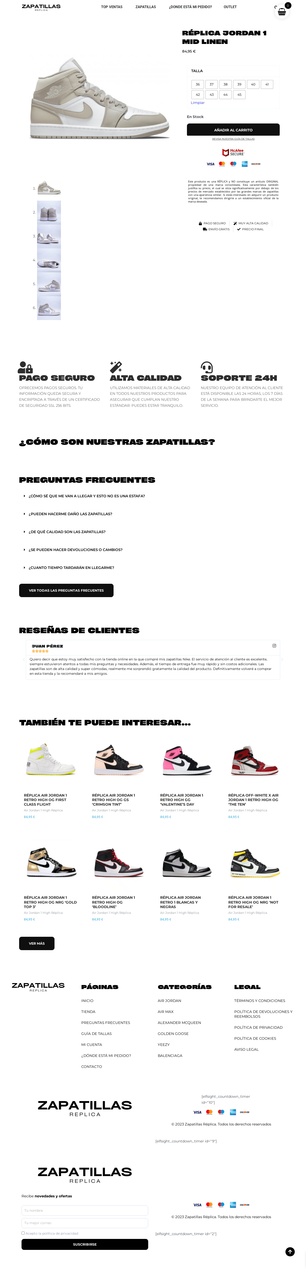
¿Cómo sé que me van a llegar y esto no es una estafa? (87, 496)
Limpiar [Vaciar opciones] (198, 102)
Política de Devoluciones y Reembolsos (263, 1014)
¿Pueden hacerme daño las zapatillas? (70, 514)
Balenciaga (170, 1055)
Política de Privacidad (258, 1027)
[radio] (198, 84)
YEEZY (164, 1044)
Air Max (166, 1011)
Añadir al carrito (233, 130)
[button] (153, 496)
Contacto (91, 1066)
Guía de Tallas (96, 1033)
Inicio (87, 1000)
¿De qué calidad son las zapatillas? (67, 532)
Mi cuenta (91, 1044)
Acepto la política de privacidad (52, 1233)
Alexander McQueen (179, 1022)
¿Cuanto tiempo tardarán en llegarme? (71, 567)
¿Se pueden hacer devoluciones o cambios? (76, 549)
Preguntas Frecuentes (105, 1022)
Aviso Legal (246, 1049)
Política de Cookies (255, 1038)
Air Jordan (169, 1000)
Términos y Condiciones (259, 1000)
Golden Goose (173, 1033)
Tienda (88, 1011)
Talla (197, 71)
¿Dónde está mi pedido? (106, 1055)
